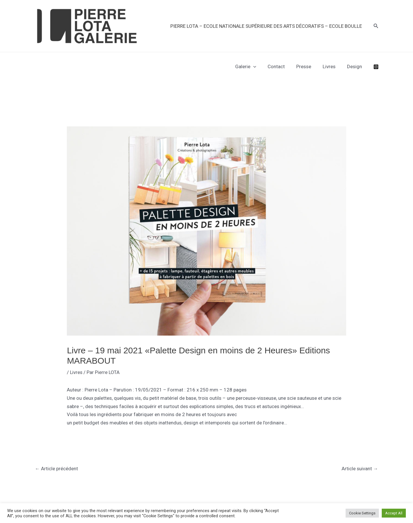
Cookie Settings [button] (362, 513)
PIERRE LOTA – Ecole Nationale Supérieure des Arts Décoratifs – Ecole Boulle (267, 26)
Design (355, 66)
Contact (282, 66)
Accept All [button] (393, 513)
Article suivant (359, 468)
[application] (261, 66)
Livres (331, 66)
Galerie (253, 66)
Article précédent (56, 468)
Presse (308, 66)
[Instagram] (376, 66)
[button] (376, 26)
